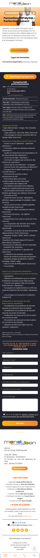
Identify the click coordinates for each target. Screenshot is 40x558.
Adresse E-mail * (9, 360)
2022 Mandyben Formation (20, 538)
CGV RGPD (20, 549)
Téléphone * (7, 367)
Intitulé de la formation (12, 389)
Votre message (9, 396)
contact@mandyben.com (21, 525)
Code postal (8, 375)
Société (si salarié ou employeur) (16, 382)
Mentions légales (20, 547)
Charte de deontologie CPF (20, 545)
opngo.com (27, 516)
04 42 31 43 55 (20, 523)
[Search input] (21, 13)
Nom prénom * (8, 353)
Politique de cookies (20, 543)
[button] (19, 50)
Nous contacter (20, 468)
